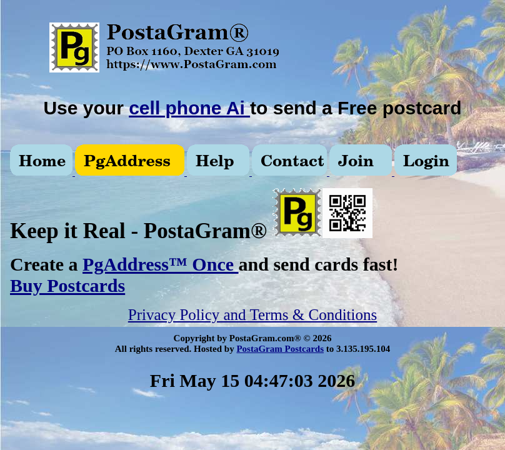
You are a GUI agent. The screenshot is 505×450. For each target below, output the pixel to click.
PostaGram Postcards (280, 349)
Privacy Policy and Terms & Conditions (252, 314)
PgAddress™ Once (160, 264)
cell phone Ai (189, 108)
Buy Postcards (67, 285)
